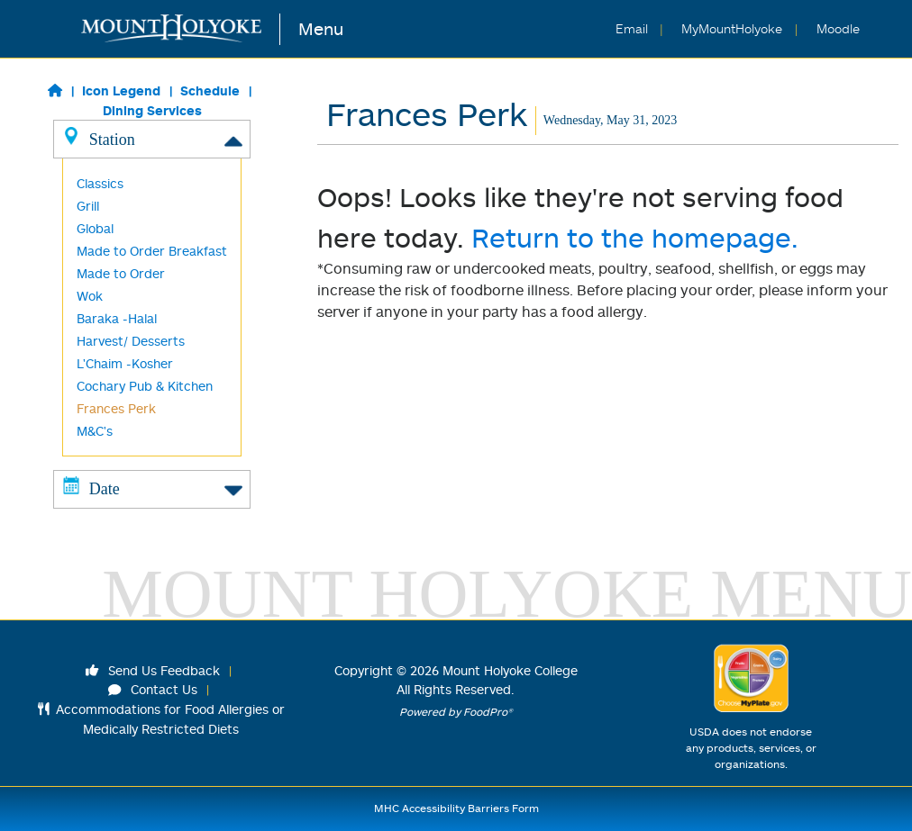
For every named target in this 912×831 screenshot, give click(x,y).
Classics (100, 183)
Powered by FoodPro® (456, 711)
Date (152, 488)
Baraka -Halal (117, 318)
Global (95, 228)
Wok (90, 295)
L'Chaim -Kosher (125, 363)
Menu (320, 28)
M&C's (95, 430)
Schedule (210, 90)
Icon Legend (121, 90)
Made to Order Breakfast (152, 250)
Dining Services (152, 110)
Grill (88, 205)
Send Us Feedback (153, 670)
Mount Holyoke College (510, 670)
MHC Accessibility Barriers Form (456, 808)
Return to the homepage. (634, 237)
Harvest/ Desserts (131, 340)
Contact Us (153, 689)
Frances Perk (116, 408)
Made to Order (121, 273)
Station (152, 138)
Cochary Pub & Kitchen (145, 385)
